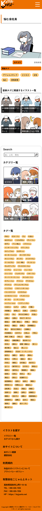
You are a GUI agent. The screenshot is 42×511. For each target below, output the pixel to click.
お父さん (8, 240)
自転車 (8, 389)
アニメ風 (16, 244)
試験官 (32, 392)
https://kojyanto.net (18, 494)
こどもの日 (19, 240)
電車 (7, 403)
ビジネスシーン (11, 296)
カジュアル (9, 251)
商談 (15, 325)
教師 (30, 355)
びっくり (30, 240)
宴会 (28, 337)
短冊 (7, 374)
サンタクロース (24, 266)
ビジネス (25, 75)
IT (24, 236)
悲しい (24, 348)
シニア (8, 270)
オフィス (25, 247)
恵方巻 (8, 348)
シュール (28, 270)
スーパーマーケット (12, 277)
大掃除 (27, 329)
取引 (35, 322)
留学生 (15, 370)
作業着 (8, 311)
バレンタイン (10, 292)
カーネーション (10, 255)
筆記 (7, 377)
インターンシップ (11, 247)
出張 (15, 318)
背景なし (19, 385)
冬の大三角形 (24, 314)
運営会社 (8, 455)
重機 (17, 400)
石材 (14, 374)
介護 (31, 307)
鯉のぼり (8, 407)
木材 (7, 363)
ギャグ (20, 259)
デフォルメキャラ (10, 75)
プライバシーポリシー (14, 471)
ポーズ (8, 299)
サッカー (31, 262)
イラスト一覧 (10, 435)
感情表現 (14, 80)
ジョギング (19, 273)
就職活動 (16, 340)
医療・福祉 (17, 322)
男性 (34, 366)
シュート (17, 270)
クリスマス (30, 259)
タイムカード (28, 277)
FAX (7, 236)
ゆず (7, 244)
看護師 (24, 370)
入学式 (33, 311)
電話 (33, 400)
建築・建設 (24, 344)
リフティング (23, 303)
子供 (35, 333)
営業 (22, 325)
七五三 (8, 307)
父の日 (26, 366)
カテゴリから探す (12, 438)
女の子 (18, 333)
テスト (20, 281)
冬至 (34, 314)
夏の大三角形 (16, 329)
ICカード (15, 236)
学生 (19, 337)
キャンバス (9, 259)
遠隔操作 (8, 400)
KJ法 (30, 236)
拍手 (7, 355)
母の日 (32, 363)
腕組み (29, 385)
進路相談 (32, 396)
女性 (35, 75)
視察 (16, 392)
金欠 (25, 400)
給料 (25, 381)
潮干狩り (16, 366)
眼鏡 (33, 370)
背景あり (8, 385)
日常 (15, 359)
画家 (7, 370)
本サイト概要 (10, 452)
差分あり (26, 340)
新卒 (7, 359)
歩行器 (23, 363)
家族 (7, 340)
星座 (23, 359)
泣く (7, 366)
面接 (15, 403)
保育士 (17, 311)
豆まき (15, 396)
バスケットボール (21, 288)
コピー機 (20, 262)
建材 (14, 344)
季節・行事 (9, 337)
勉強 (7, 322)
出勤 (7, 318)
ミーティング (19, 299)
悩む (5, 80)
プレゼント (24, 296)
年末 (7, 344)
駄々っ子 (23, 403)
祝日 (22, 374)
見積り (8, 392)
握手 (22, 355)
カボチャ (20, 251)
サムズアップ (10, 266)
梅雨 (15, 363)
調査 (7, 396)
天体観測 (8, 333)
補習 (31, 389)
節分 (14, 377)
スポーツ (30, 273)
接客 (15, 355)
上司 (24, 307)
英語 (24, 389)
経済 (17, 381)
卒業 (27, 322)
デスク (8, 285)
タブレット (9, 281)
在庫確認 (31, 325)
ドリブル (8, 288)
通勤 (24, 396)
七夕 (16, 307)
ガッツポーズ (25, 255)
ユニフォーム (10, 303)
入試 (7, 314)
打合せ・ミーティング (24, 351)
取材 (7, 325)
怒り (35, 344)
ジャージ (8, 273)
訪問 (24, 392)
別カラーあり (25, 318)
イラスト (27, 244)
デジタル (29, 281)
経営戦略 (8, 381)
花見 (16, 389)
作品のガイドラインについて (17, 468)
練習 (33, 381)
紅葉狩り (23, 377)
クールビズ (9, 262)
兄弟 (25, 311)
